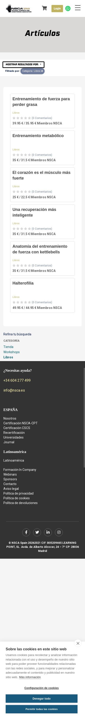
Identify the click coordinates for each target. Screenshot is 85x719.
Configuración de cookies (41, 688)
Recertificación (14, 432)
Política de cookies (16, 498)
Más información (30, 677)
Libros (15, 112)
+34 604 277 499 (17, 380)
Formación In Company (19, 470)
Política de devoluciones (20, 503)
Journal (8, 442)
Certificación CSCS (16, 428)
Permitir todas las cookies (42, 709)
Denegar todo (42, 698)
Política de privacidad (18, 493)
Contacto (10, 484)
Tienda (8, 347)
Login (57, 8)
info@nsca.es (14, 390)
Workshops (11, 352)
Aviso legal (11, 488)
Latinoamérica (13, 460)
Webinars (10, 474)
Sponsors (10, 479)
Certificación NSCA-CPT (20, 423)
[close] (78, 643)
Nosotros (9, 418)
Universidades (13, 437)
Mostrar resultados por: (22, 64)
